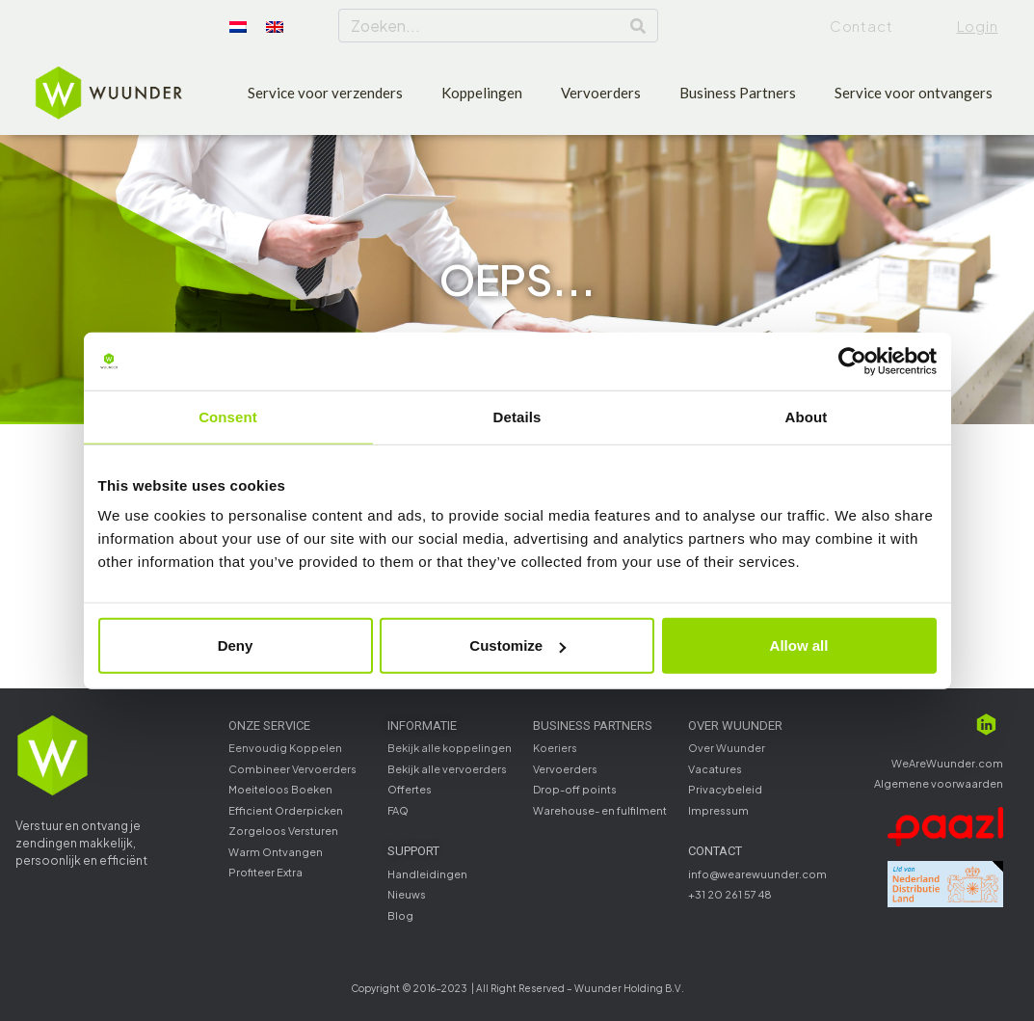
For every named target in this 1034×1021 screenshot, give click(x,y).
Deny (235, 645)
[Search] (638, 25)
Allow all (799, 645)
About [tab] (806, 416)
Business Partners (737, 92)
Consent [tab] (228, 416)
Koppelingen (481, 92)
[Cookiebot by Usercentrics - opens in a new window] (852, 360)
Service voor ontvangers (914, 92)
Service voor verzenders (325, 92)
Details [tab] (517, 416)
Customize (517, 645)
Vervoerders (601, 92)
